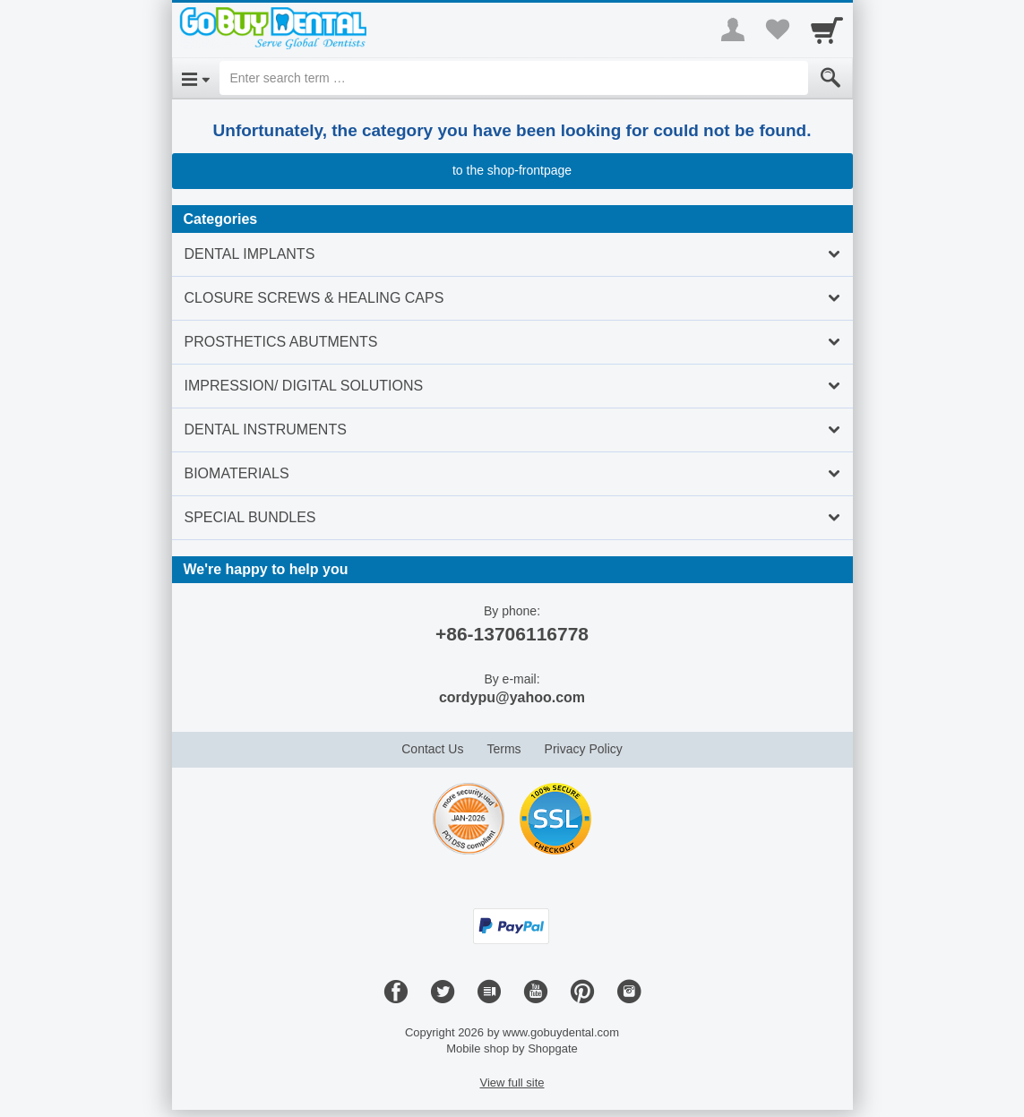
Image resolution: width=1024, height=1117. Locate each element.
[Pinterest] (582, 992)
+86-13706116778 (512, 633)
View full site (511, 1082)
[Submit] (830, 78)
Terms (503, 749)
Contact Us (432, 749)
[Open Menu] (195, 78)
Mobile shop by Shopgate (512, 1048)
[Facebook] (396, 992)
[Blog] (489, 992)
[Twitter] (442, 992)
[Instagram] (629, 992)
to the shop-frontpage (512, 170)
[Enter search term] (513, 78)
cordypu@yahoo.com (512, 697)
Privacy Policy (584, 749)
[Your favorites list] (777, 30)
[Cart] (827, 30)
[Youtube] (535, 992)
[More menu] (732, 30)
